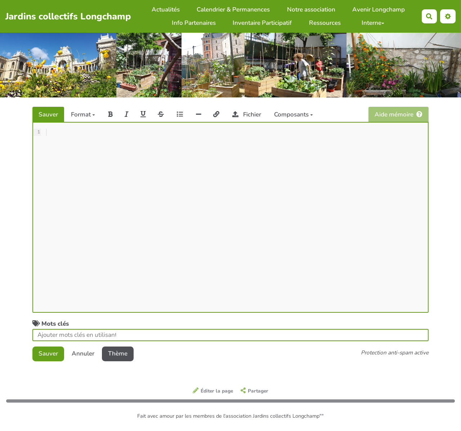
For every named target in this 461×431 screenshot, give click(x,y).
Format (83, 114)
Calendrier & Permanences (233, 9)
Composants (293, 114)
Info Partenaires (194, 23)
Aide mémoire (398, 114)
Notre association (311, 9)
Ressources (325, 23)
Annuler (83, 353)
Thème (117, 353)
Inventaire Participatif (262, 23)
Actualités (166, 9)
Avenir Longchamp (378, 9)
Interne (373, 23)
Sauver (48, 114)
